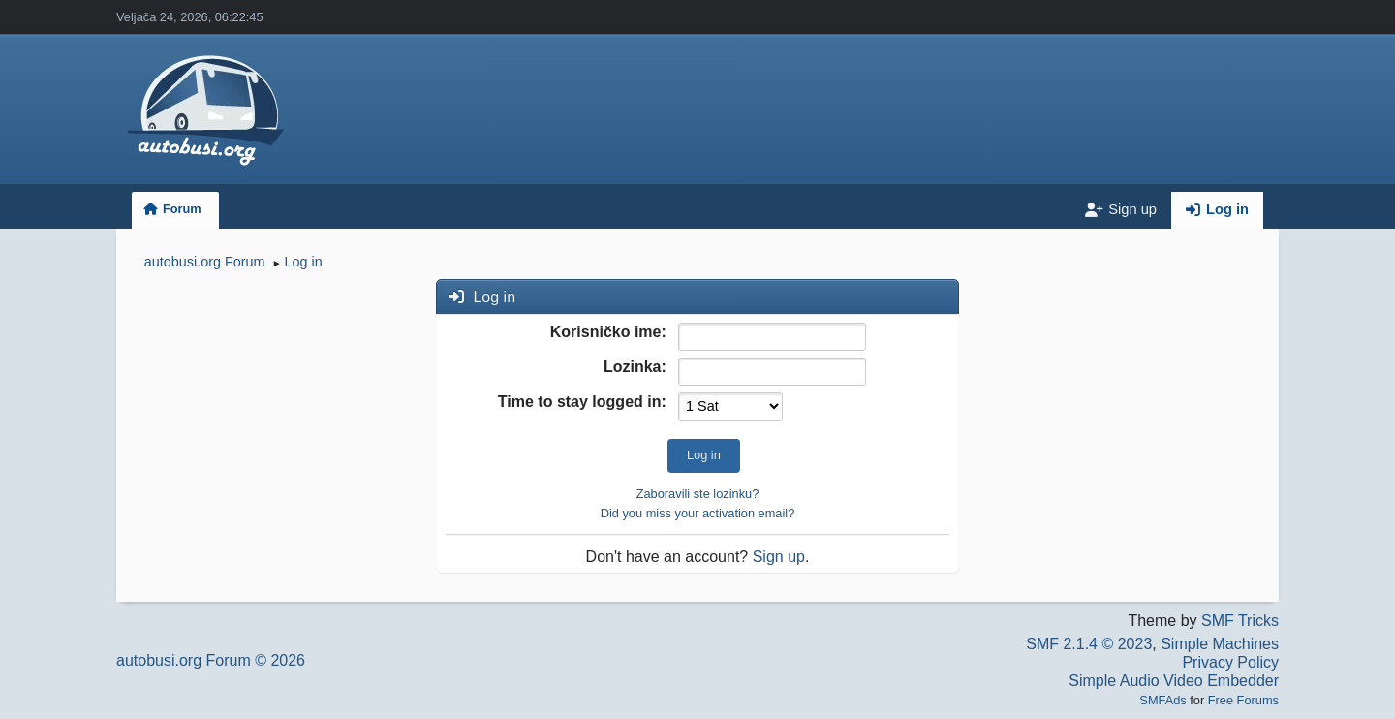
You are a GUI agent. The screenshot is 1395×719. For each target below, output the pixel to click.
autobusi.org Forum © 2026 (210, 660)
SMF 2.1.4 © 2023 (1089, 644)
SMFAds (1162, 700)
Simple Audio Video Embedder (1174, 680)
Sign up (779, 556)
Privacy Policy (1230, 662)
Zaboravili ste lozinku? (698, 493)
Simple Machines (1220, 644)
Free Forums (1243, 700)
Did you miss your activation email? (698, 513)
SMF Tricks (1240, 620)
